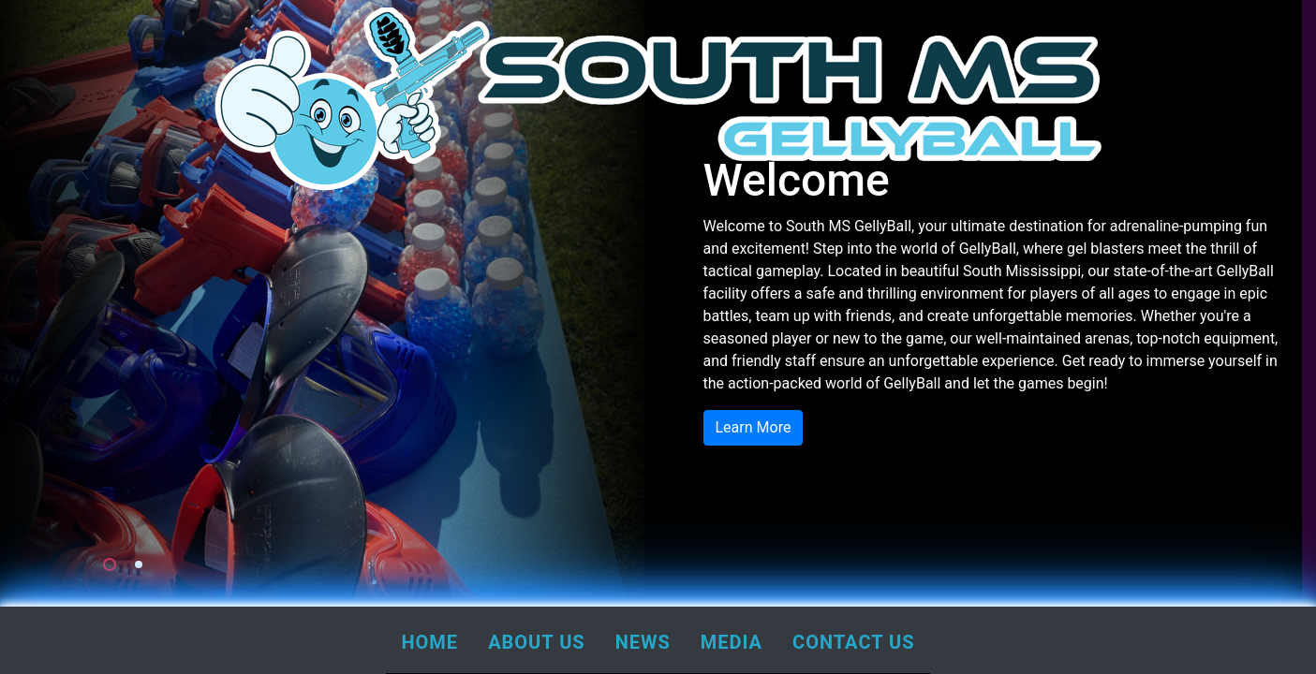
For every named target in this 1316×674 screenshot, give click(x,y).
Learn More (753, 427)
